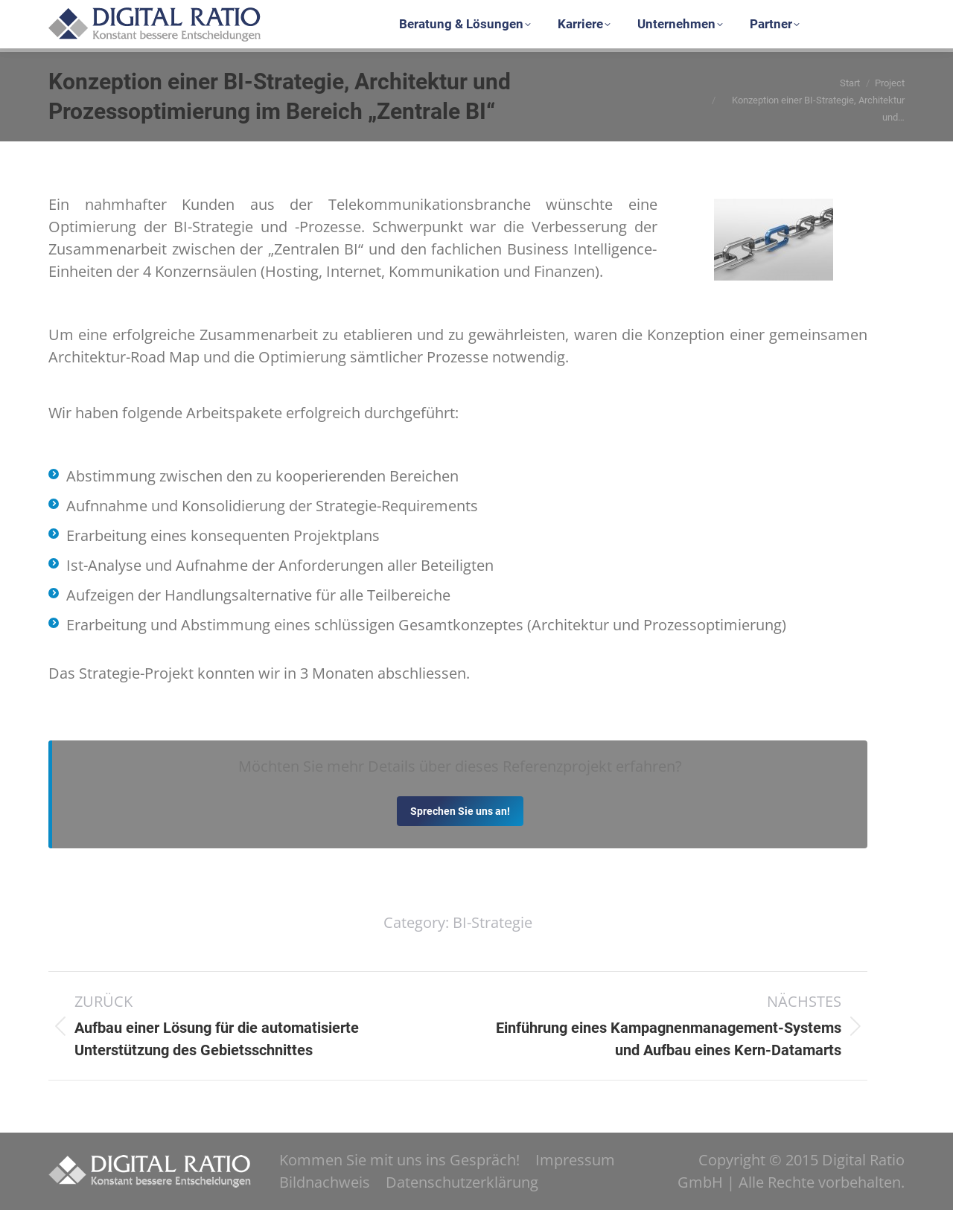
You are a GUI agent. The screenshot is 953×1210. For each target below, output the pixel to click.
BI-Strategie (492, 922)
